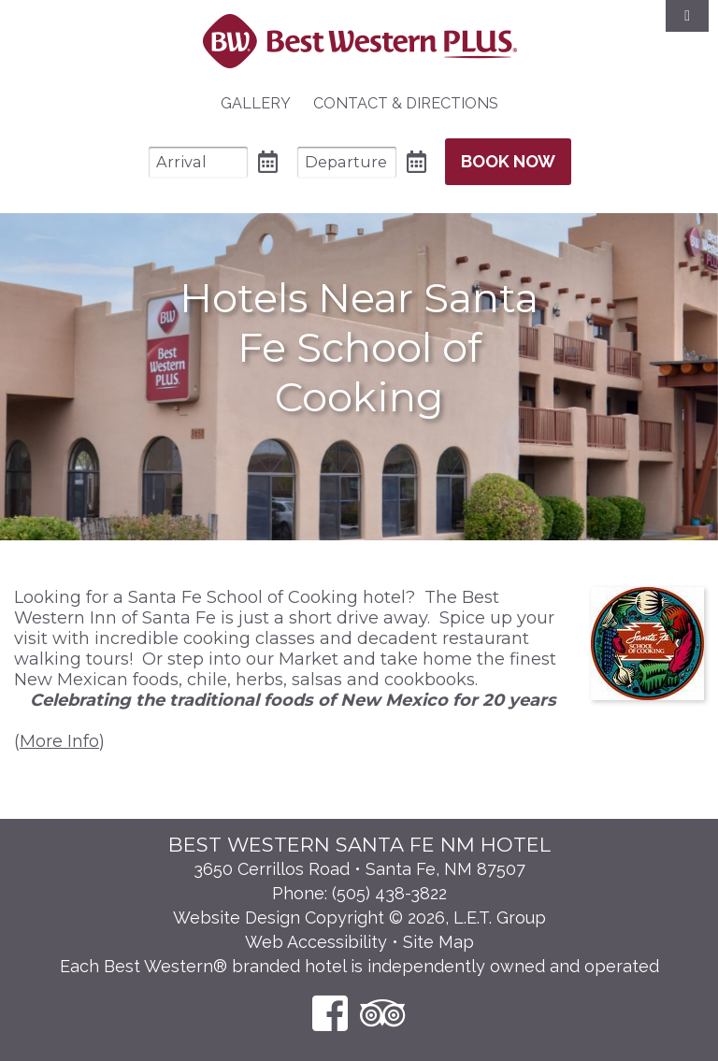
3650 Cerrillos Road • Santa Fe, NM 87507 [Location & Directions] (359, 869)
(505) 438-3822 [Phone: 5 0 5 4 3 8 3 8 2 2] (389, 893)
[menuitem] (256, 103)
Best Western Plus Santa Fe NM (359, 41)
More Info (59, 741)
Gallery (256, 103)
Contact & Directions (405, 103)
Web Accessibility (316, 942)
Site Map (438, 942)
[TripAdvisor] (383, 1013)
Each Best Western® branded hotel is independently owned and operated (359, 966)
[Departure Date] (346, 162)
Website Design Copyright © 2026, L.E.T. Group (359, 917)
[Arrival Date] (198, 162)
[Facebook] (330, 1013)
